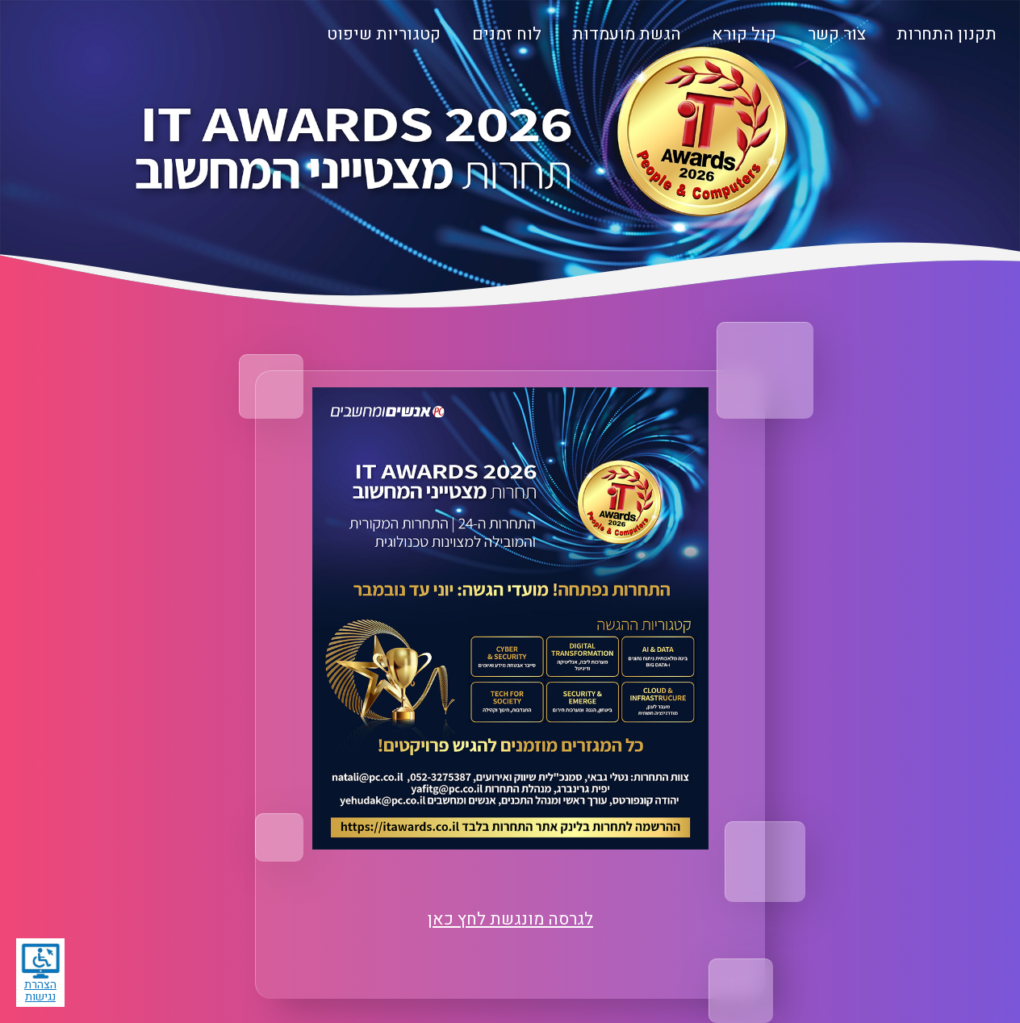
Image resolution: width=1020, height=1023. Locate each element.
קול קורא (744, 34)
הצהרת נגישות (40, 973)
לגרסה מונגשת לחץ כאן (510, 919)
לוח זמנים (506, 34)
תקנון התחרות (947, 34)
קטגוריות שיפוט (384, 34)
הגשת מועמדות (626, 34)
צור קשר (837, 34)
